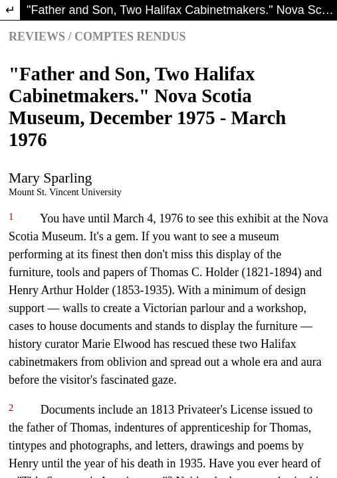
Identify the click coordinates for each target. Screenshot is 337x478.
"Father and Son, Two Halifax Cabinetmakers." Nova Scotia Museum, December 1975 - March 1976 (182, 10)
